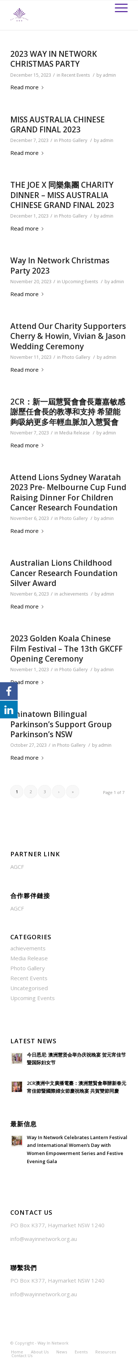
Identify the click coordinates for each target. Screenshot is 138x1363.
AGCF (17, 866)
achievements (73, 594)
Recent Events (75, 75)
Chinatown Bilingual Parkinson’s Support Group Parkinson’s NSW (61, 724)
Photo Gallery (73, 140)
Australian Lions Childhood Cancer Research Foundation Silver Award (64, 573)
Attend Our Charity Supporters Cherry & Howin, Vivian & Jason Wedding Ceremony (68, 336)
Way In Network (53, 1343)
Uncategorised (29, 988)
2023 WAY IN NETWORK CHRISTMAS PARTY (53, 59)
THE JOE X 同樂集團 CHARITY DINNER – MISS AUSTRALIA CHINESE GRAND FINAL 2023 (62, 195)
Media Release (74, 433)
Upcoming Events (80, 281)
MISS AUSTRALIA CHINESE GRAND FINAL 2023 (57, 124)
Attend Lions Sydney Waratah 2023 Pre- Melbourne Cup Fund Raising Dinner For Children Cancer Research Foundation (68, 492)
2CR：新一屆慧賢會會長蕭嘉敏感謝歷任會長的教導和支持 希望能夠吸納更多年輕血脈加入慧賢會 (67, 411)
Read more (28, 87)
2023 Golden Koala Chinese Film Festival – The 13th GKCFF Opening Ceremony (66, 648)
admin (109, 75)
